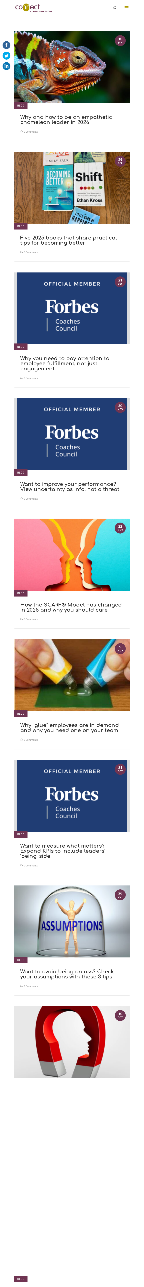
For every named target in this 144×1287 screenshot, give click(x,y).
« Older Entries (26, 1129)
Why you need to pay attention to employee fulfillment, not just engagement (64, 364)
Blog (21, 105)
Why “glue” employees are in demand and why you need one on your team (69, 727)
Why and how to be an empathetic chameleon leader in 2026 (66, 119)
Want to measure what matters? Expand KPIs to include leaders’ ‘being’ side (62, 851)
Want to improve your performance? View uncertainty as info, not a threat (69, 486)
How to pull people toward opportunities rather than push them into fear (69, 1097)
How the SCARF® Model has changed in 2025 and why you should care (71, 607)
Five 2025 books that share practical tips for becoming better (68, 240)
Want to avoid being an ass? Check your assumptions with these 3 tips (67, 974)
